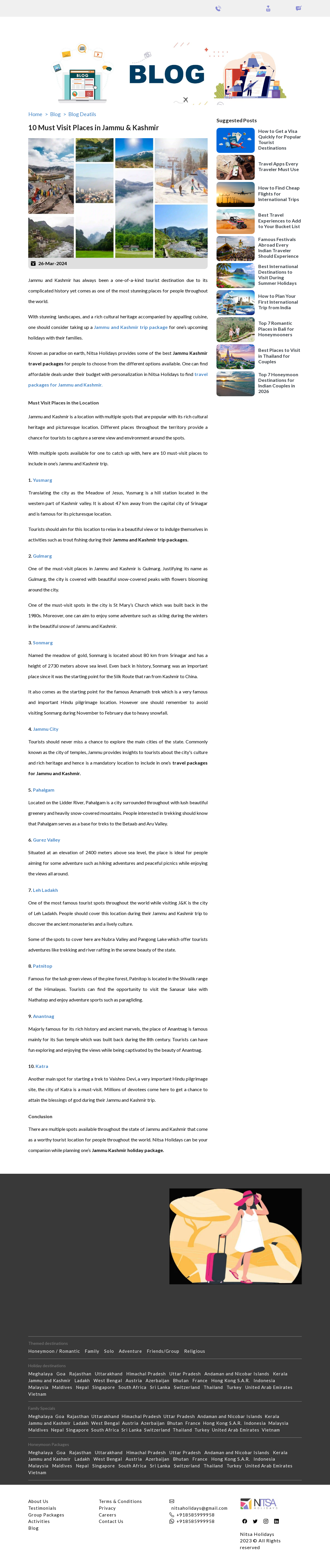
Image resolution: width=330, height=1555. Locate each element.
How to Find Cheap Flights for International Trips (279, 193)
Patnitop (43, 966)
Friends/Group (165, 1351)
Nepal (84, 1387)
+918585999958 (195, 1514)
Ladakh (84, 1380)
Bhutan (182, 1380)
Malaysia (40, 1387)
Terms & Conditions (120, 1501)
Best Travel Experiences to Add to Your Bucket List (279, 220)
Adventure (133, 1351)
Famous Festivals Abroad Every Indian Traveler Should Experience (278, 247)
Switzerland (189, 1387)
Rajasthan (82, 1373)
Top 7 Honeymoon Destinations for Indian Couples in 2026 (278, 383)
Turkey (235, 1387)
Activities (39, 1521)
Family (94, 1351)
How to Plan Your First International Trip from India (278, 301)
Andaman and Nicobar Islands (238, 1373)
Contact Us (111, 1521)
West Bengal (110, 1380)
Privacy (107, 1508)
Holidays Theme (253, 26)
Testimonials (42, 1508)
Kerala (282, 1373)
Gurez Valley (47, 839)
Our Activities (297, 26)
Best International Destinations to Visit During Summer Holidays (278, 274)
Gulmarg (42, 556)
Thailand (215, 1387)
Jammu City (46, 729)
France (201, 1380)
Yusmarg (42, 480)
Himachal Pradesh (147, 1373)
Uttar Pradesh (186, 1373)
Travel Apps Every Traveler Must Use (278, 166)
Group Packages (52, 26)
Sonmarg (43, 642)
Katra (42, 1066)
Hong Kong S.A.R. (232, 1380)
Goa (62, 1373)
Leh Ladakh (46, 890)
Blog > (58, 114)
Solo (111, 1351)
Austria (136, 1380)
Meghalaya (42, 1373)
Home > (38, 114)
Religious (197, 1351)
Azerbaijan (159, 1380)
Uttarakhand (110, 1373)
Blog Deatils (82, 114)
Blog (33, 1528)
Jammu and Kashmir (51, 1380)
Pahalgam (43, 789)
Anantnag (44, 1016)
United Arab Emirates (270, 1387)
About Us (38, 1501)
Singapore (105, 1387)
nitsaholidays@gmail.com (199, 1508)
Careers (107, 1514)
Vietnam (39, 1394)
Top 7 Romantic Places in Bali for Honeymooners (276, 328)
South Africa (134, 1387)
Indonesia (266, 1380)
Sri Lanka (162, 1387)
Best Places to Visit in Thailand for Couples (279, 355)
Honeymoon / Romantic (56, 1351)
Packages (20, 26)
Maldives (64, 1387)
